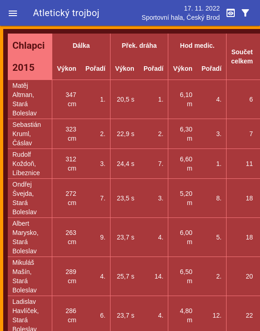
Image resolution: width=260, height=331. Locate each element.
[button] (13, 13)
